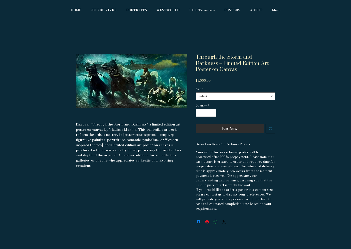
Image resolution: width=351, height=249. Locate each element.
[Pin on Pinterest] (207, 221)
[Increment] (213, 113)
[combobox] (235, 96)
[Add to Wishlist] (270, 128)
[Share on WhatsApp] (215, 221)
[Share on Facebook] (198, 221)
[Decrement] (199, 113)
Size (200, 89)
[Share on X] (224, 221)
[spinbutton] (206, 113)
